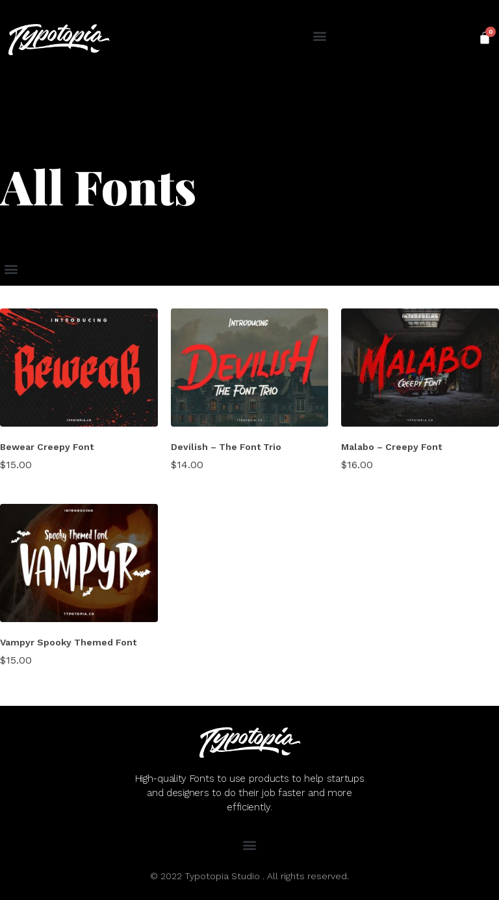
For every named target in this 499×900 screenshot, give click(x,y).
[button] (319, 36)
